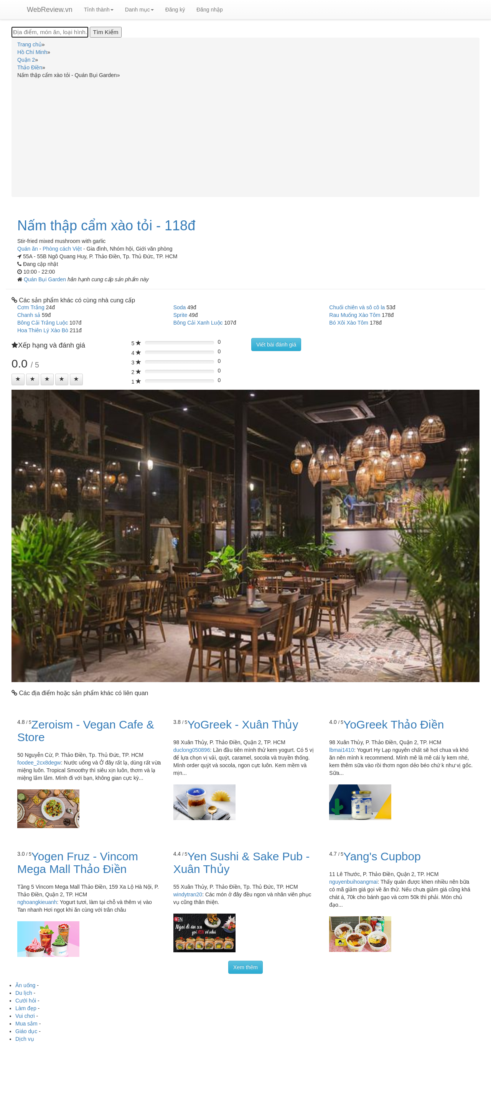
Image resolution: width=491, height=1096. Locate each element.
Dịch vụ (24, 1039)
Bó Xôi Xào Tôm (348, 323)
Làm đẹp (25, 1008)
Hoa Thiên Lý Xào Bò (42, 330)
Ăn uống (25, 985)
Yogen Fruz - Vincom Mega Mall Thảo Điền (77, 862)
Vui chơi (25, 1016)
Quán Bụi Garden (46, 279)
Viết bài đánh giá (276, 344)
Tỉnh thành (99, 10)
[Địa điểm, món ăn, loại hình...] (50, 32)
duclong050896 (191, 750)
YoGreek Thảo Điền (393, 724)
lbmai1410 (341, 750)
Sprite (180, 315)
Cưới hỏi (25, 1001)
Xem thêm (245, 967)
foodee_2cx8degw (39, 763)
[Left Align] (18, 379)
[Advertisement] (245, 136)
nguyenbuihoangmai (353, 882)
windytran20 (188, 894)
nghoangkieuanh (37, 902)
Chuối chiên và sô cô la (357, 307)
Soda (179, 307)
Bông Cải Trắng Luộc (42, 323)
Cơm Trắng (30, 307)
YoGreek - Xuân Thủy (242, 724)
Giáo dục (26, 1031)
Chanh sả (28, 315)
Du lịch (23, 993)
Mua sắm (26, 1024)
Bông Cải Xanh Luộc (198, 323)
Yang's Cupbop (382, 856)
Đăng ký (175, 10)
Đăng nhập (209, 10)
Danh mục (139, 10)
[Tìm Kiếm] (105, 32)
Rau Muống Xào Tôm (354, 315)
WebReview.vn (49, 9)
